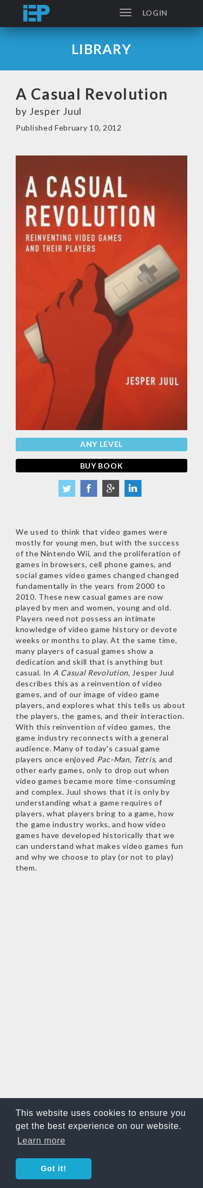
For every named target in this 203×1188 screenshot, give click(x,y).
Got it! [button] (53, 1168)
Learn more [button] (41, 1140)
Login (155, 12)
